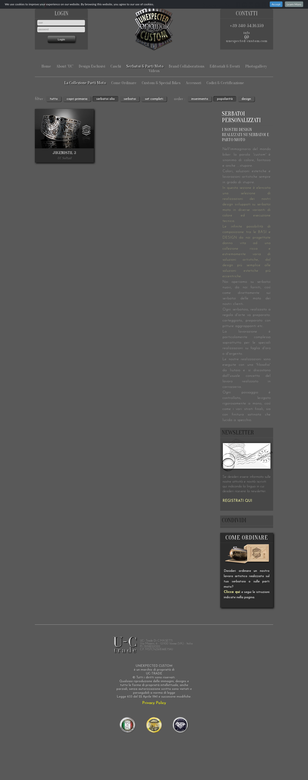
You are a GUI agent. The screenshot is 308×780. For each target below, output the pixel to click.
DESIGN (230, 237)
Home (46, 66)
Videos (154, 71)
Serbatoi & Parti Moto (144, 66)
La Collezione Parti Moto (85, 83)
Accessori (193, 83)
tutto (54, 99)
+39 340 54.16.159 (247, 25)
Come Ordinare (123, 83)
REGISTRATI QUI (237, 501)
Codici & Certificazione (225, 83)
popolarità (225, 99)
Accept (276, 4)
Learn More (294, 4)
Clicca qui (232, 592)
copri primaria (77, 99)
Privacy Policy (154, 703)
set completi (154, 99)
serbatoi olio (105, 99)
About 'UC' (64, 66)
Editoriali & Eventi (225, 66)
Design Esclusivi (92, 66)
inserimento (199, 99)
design (246, 99)
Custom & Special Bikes (161, 83)
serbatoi (130, 99)
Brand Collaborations (186, 66)
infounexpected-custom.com (246, 37)
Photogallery (256, 66)
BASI (262, 232)
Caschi (115, 66)
